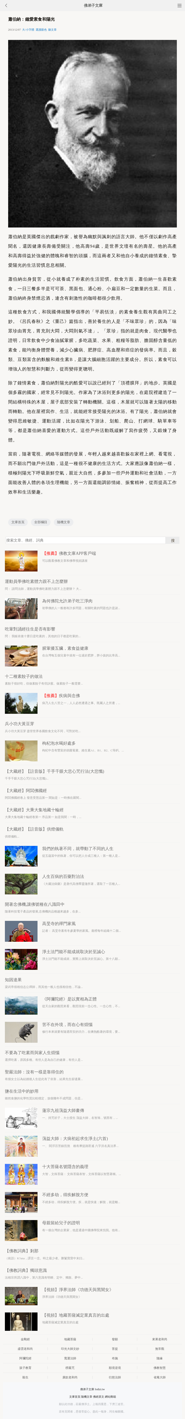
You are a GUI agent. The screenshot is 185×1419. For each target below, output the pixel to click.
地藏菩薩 (70, 1339)
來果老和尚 (159, 1339)
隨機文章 (63, 522)
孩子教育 (25, 1367)
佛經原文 (98, 1396)
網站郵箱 (110, 1396)
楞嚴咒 (70, 1367)
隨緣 (160, 1358)
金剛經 (25, 1339)
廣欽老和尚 (70, 1377)
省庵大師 (160, 1377)
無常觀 (159, 1348)
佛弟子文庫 (93, 5)
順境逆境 (115, 1367)
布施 (115, 1358)
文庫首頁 (17, 522)
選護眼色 (41, 29)
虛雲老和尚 (25, 1348)
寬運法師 (70, 1358)
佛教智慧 (160, 1367)
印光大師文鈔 (70, 1348)
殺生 (25, 1377)
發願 (115, 1339)
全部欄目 (40, 522)
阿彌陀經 (25, 1358)
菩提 (115, 1348)
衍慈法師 (115, 1377)
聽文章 (52, 29)
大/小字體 (28, 29)
